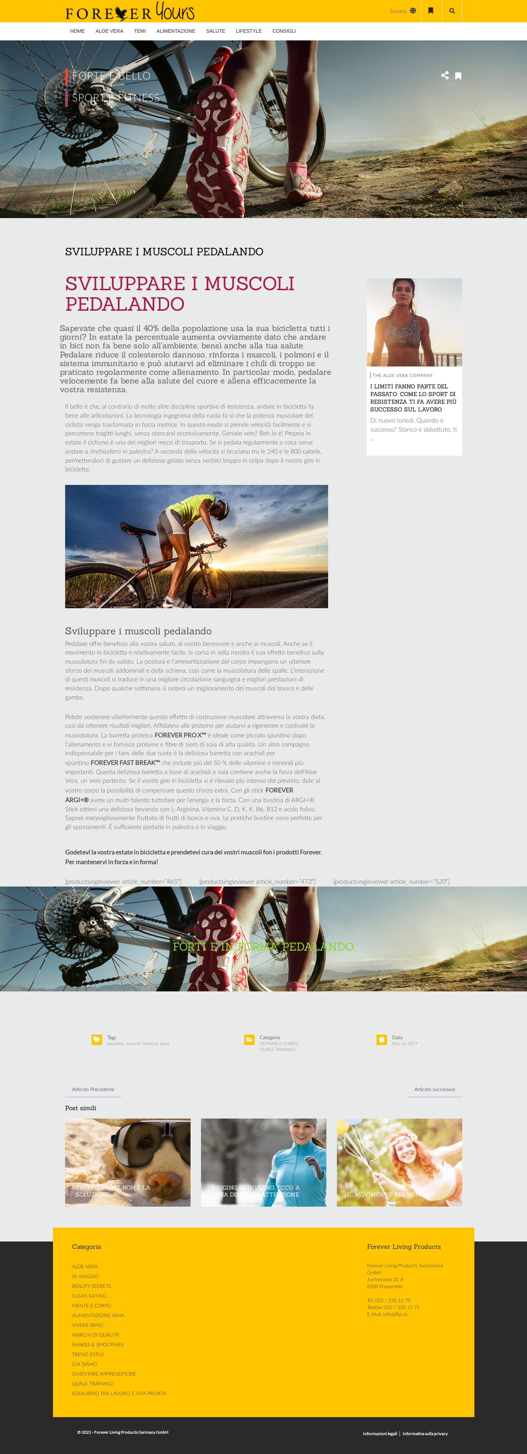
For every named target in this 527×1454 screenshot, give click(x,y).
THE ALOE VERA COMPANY (403, 375)
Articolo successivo (434, 1089)
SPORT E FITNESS (116, 98)
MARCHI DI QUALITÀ (95, 1334)
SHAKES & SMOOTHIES (98, 1344)
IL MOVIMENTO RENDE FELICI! (391, 1194)
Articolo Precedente (93, 1089)
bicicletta (115, 1044)
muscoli (133, 1044)
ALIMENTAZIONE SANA (98, 1315)
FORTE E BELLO (111, 76)
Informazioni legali (380, 1433)
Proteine (150, 1044)
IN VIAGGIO (85, 1276)
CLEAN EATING (89, 1295)
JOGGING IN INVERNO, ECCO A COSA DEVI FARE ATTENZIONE (255, 1191)
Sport (165, 1044)
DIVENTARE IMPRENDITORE (104, 1373)
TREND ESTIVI (88, 1354)
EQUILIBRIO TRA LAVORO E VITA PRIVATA (119, 1393)
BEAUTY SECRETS (91, 1286)
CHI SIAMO (84, 1364)
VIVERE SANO (87, 1325)
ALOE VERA (85, 1266)
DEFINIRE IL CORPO (279, 1044)
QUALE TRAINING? (278, 1049)
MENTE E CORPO (91, 1305)
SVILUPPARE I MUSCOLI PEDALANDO (164, 251)
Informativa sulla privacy (425, 1433)
